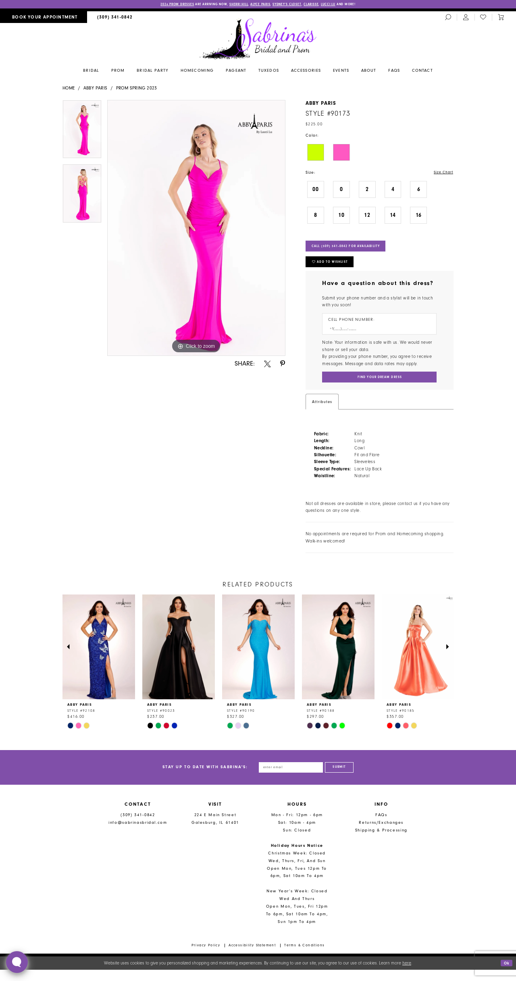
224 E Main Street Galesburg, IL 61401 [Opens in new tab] (215, 830)
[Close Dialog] (9, 974)
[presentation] (98, 656)
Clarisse (322, 4)
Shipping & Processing (381, 841)
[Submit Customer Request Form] (379, 386)
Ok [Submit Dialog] (505, 974)
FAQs (381, 826)
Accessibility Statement (252, 957)
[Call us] (115, 18)
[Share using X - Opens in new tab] (267, 364)
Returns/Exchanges (381, 834)
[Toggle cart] (501, 18)
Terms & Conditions (304, 957)
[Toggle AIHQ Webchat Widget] (17, 962)
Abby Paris (95, 88)
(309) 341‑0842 (138, 826)
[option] (82, 132)
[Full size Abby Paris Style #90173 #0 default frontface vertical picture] (196, 228)
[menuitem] (43, 18)
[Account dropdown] (465, 18)
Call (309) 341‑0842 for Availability (354, 249)
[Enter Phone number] (376, 336)
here (406, 974)
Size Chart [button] (442, 173)
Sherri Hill (234, 4)
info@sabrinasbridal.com (137, 834)
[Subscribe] (345, 778)
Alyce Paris (261, 4)
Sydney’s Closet (294, 4)
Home (68, 88)
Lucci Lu (343, 4)
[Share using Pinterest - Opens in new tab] (282, 364)
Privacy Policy (206, 957)
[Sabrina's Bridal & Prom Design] (258, 39)
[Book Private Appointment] (43, 18)
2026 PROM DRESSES (159, 4)
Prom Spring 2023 (136, 88)
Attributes (322, 411)
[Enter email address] (288, 778)
